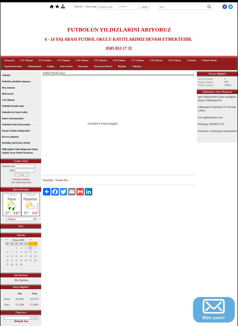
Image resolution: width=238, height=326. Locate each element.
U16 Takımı (119, 60)
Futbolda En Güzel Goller (15, 112)
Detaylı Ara (21, 321)
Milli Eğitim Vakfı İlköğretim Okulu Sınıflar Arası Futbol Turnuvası (20, 151)
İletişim (122, 66)
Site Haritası (21, 280)
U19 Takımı (174, 60)
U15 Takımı (100, 60)
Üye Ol (78, 6)
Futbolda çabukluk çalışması (16, 81)
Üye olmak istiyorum (21, 182)
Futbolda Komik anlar (13, 106)
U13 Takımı (63, 60)
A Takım (191, 60)
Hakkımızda (34, 66)
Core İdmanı (8, 100)
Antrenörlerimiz (13, 66)
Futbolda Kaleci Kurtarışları (16, 124)
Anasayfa (9, 60)
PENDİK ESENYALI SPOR (16, 143)
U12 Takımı (45, 60)
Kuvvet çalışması (10, 136)
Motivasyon (7, 93)
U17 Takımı (137, 60)
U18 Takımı (156, 60)
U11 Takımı (26, 60)
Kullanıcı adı (8, 166)
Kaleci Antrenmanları (12, 118)
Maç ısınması (8, 87)
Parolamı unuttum (21, 179)
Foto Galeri (66, 66)
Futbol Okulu (209, 60)
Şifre (12, 170)
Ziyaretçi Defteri (103, 66)
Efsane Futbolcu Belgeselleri (16, 130)
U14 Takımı (82, 60)
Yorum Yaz (61, 180)
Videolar (137, 66)
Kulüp (50, 66)
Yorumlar (48, 180)
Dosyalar (83, 66)
